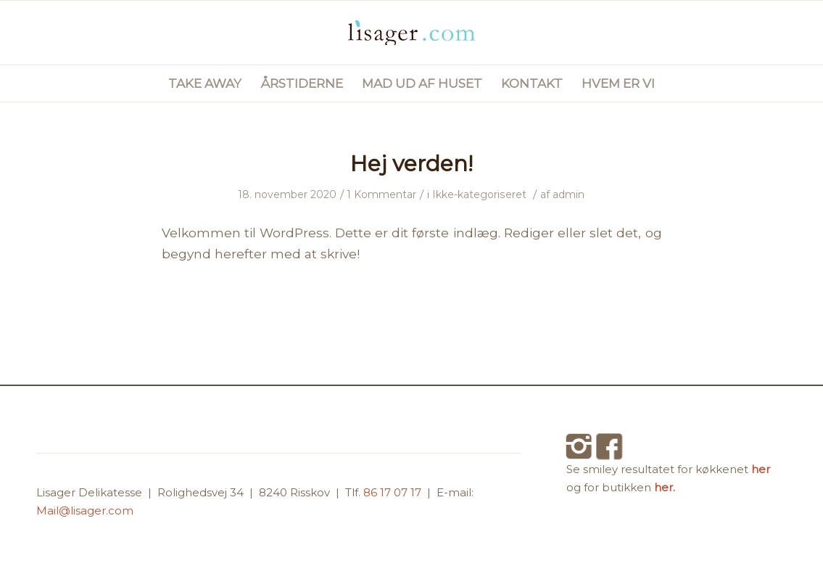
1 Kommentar (381, 194)
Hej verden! (411, 163)
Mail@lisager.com (84, 510)
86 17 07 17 (393, 492)
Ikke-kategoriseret (479, 194)
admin (568, 194)
